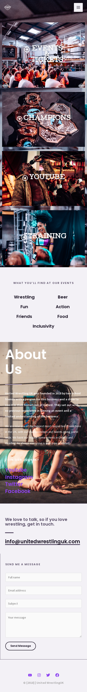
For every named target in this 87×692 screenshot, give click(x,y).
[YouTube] (30, 675)
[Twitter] (48, 675)
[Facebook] (57, 675)
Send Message (20, 646)
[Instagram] (39, 675)
